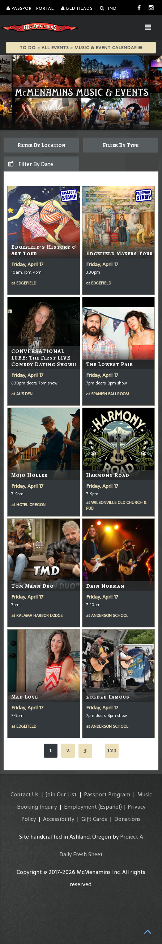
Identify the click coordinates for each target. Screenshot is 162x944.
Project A (131, 836)
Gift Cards (94, 818)
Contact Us (24, 794)
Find (108, 8)
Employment (80, 806)
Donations (127, 818)
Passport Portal (30, 8)
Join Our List (61, 794)
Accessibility (58, 818)
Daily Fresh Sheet (81, 854)
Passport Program (107, 794)
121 (111, 750)
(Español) (110, 806)
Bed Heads (77, 8)
